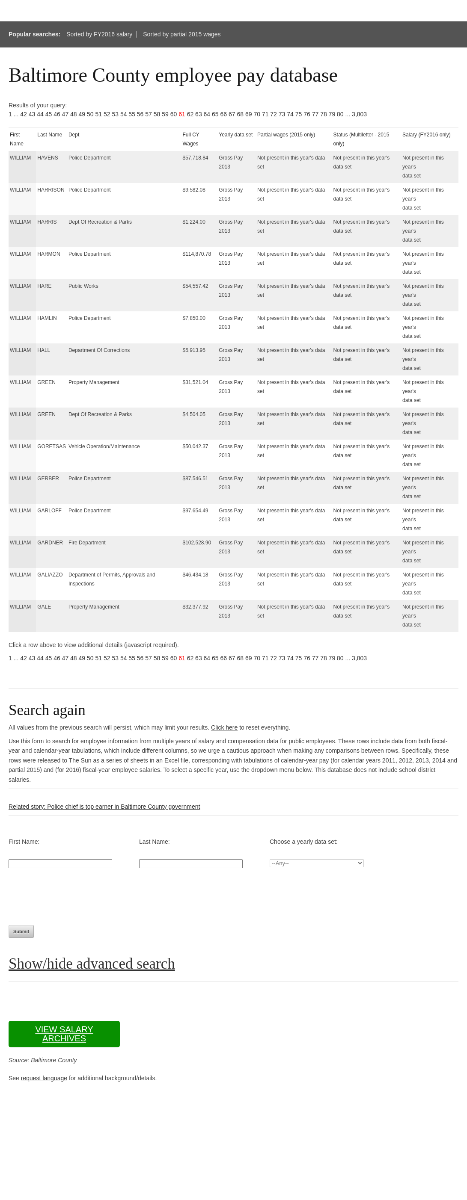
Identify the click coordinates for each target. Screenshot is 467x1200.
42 (23, 114)
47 (65, 114)
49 (82, 114)
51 (98, 114)
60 (173, 114)
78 (323, 114)
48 (73, 114)
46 (57, 114)
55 (131, 114)
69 (248, 114)
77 (315, 114)
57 (148, 114)
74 (290, 114)
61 (181, 114)
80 (340, 114)
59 (165, 114)
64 (207, 114)
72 (273, 114)
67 (232, 114)
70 (256, 114)
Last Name (49, 135)
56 (140, 114)
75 (298, 114)
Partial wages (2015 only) (286, 135)
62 (190, 114)
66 (223, 114)
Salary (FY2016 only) (426, 135)
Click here (224, 727)
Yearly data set (236, 135)
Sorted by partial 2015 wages (181, 34)
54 (123, 114)
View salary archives (64, 1034)
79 (332, 114)
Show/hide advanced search (92, 963)
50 (90, 114)
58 (157, 114)
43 (32, 114)
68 (240, 114)
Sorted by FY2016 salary (99, 34)
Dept (73, 135)
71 (265, 114)
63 (198, 114)
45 (48, 114)
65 (215, 114)
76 (306, 114)
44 (40, 114)
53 (115, 114)
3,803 (359, 114)
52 (107, 114)
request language (44, 1078)
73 (282, 114)
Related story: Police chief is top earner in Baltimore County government (104, 806)
